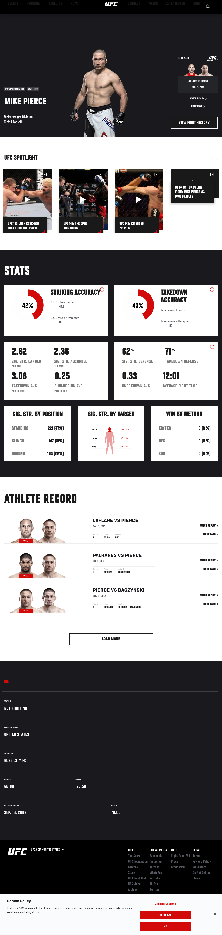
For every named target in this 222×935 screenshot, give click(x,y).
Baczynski (131, 590)
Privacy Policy (202, 862)
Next (216, 158)
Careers (133, 867)
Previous (211, 158)
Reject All (165, 915)
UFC (130, 850)
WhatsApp (156, 873)
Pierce (129, 520)
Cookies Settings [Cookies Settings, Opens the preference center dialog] (165, 904)
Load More (111, 639)
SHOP (196, 16)
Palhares (105, 555)
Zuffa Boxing (177, 16)
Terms (196, 856)
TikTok (154, 884)
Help (174, 850)
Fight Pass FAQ (180, 856)
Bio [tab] (6, 682)
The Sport (134, 856)
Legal (196, 850)
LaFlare (103, 520)
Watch (156, 16)
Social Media (158, 850)
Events (12, 16)
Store (131, 873)
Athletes (49, 16)
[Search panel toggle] (208, 16)
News (66, 16)
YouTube (155, 878)
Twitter (154, 890)
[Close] (215, 914)
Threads (155, 867)
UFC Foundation (138, 862)
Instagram (156, 862)
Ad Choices (199, 867)
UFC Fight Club (137, 878)
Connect (139, 16)
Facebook (156, 856)
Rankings (30, 16)
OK (165, 926)
